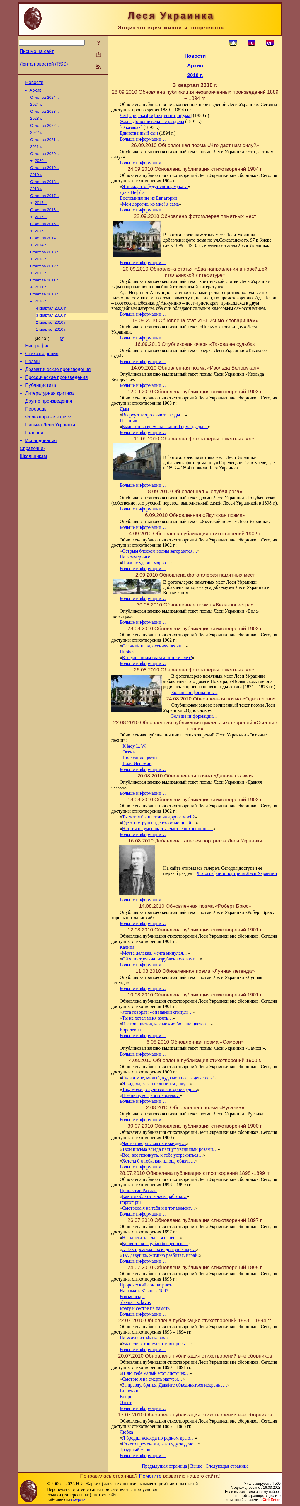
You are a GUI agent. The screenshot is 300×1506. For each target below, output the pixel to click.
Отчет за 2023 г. (44, 115)
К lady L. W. (134, 745)
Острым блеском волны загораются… (159, 550)
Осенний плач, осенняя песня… (154, 645)
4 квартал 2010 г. (51, 328)
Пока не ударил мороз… (146, 562)
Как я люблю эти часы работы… (154, 1196)
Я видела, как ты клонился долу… (156, 1083)
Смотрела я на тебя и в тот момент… (158, 1208)
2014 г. (41, 259)
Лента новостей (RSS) (44, 63)
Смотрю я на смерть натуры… (152, 1379)
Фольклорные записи (48, 447)
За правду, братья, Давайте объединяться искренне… (174, 1384)
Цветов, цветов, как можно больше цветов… (166, 1023)
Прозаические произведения (56, 403)
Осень (128, 751)
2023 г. (36, 122)
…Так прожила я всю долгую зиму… (159, 1249)
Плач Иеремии (136, 763)
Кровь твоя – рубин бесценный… (155, 1243)
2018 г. (36, 198)
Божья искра (132, 1296)
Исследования (41, 473)
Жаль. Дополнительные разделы (152, 121)
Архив (36, 92)
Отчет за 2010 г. (44, 313)
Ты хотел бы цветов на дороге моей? (158, 816)
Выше (196, 1466)
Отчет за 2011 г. (44, 297)
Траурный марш (136, 1449)
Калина (127, 947)
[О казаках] (131, 127)
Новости (34, 83)
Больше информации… (143, 138)
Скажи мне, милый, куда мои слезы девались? (168, 1077)
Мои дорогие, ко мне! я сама (150, 203)
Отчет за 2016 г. (44, 221)
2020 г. (41, 168)
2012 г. (41, 290)
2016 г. (41, 229)
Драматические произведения (58, 394)
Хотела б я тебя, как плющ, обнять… (158, 1160)
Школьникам (33, 491)
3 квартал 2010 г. (51, 336)
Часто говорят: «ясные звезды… (154, 1143)
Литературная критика (49, 420)
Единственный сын (139, 133)
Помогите (150, 1476)
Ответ (126, 1402)
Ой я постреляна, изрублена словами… (161, 958)
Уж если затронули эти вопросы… (156, 1343)
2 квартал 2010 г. (51, 343)
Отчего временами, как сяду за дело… (160, 1443)
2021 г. (36, 153)
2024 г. (36, 107)
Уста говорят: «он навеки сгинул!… (157, 1012)
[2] (62, 360)
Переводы (36, 438)
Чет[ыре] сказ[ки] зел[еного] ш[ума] (156, 115)
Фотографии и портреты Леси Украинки (237, 873)
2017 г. (41, 214)
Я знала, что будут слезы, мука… (155, 186)
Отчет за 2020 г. (44, 160)
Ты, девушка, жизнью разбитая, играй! (160, 1255)
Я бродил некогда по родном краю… (158, 1437)
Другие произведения (48, 429)
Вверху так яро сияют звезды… (153, 414)
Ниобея (127, 651)
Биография (37, 368)
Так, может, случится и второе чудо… (159, 1089)
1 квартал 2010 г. (51, 351)
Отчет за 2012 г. (44, 282)
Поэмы (32, 385)
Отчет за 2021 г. (44, 145)
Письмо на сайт (37, 51)
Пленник (128, 420)
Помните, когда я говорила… (151, 1095)
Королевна (130, 1029)
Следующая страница (227, 1466)
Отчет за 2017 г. (44, 206)
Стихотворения (41, 377)
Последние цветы (139, 757)
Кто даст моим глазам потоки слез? (157, 657)
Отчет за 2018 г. (44, 191)
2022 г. (36, 138)
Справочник (32, 482)
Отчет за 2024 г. (44, 100)
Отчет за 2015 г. (44, 237)
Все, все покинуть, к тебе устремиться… (162, 1155)
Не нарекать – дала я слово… (151, 1237)
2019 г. (36, 183)
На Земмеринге (135, 556)
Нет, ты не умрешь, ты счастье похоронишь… (167, 828)
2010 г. (41, 320)
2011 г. (41, 305)
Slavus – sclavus (135, 1302)
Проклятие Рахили (138, 1190)
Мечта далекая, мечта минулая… (155, 953)
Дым (124, 408)
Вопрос (127, 1396)
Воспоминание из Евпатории (148, 198)
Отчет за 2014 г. (44, 252)
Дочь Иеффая (133, 192)
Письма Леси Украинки (50, 456)
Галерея (34, 464)
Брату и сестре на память (145, 1308)
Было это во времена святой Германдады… (165, 426)
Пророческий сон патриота (146, 1284)
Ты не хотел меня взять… (147, 1018)
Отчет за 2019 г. (44, 176)
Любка (126, 1432)
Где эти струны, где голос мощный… (159, 822)
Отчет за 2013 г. (44, 267)
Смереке (78, 1500)
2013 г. (41, 275)
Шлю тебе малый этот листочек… (156, 1373)
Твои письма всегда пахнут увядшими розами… (170, 1149)
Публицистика (40, 412)
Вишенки (129, 1390)
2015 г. (41, 244)
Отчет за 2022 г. (44, 130)
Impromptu (130, 1202)
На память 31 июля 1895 (144, 1290)
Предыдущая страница (164, 1466)
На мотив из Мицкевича (144, 1337)
